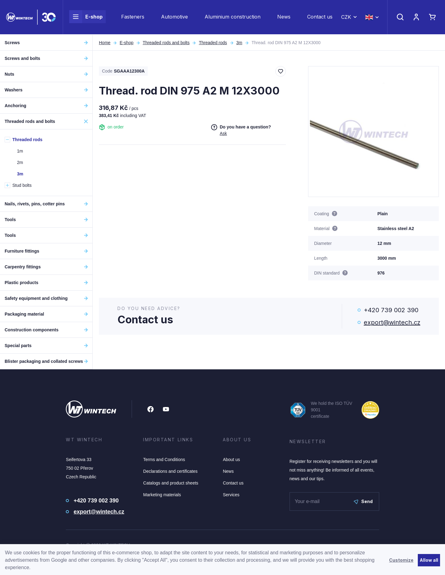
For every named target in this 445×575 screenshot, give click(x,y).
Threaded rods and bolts (166, 42)
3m (239, 42)
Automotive (174, 17)
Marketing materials (162, 494)
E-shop (86, 17)
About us (231, 459)
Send (363, 501)
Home (104, 42)
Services (231, 494)
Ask (223, 133)
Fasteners (132, 17)
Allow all (429, 560)
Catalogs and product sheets (170, 483)
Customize (401, 560)
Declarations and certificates (170, 471)
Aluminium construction (233, 17)
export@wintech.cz (392, 322)
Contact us (320, 17)
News (283, 17)
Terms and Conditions (164, 459)
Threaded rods (213, 42)
